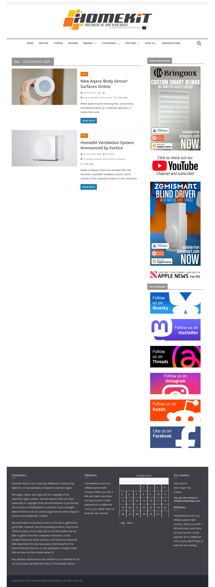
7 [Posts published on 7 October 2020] (136, 494)
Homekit (94, 97)
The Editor (110, 154)
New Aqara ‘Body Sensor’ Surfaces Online (104, 83)
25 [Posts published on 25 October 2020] (165, 507)
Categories (109, 43)
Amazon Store (171, 43)
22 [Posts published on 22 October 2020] (144, 507)
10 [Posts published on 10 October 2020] (158, 494)
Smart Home (109, 159)
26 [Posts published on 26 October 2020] (122, 514)
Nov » (130, 522)
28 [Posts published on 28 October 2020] (137, 514)
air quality (88, 159)
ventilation (120, 159)
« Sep (122, 522)
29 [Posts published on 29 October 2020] (144, 514)
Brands (88, 43)
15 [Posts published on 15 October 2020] (144, 500)
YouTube (130, 43)
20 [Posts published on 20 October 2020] (129, 507)
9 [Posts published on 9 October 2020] (150, 494)
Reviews (73, 43)
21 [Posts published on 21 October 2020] (137, 507)
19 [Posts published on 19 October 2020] (122, 507)
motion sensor (106, 97)
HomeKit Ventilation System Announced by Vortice (107, 145)
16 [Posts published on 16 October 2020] (151, 500)
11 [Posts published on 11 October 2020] (165, 494)
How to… (151, 43)
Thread (58, 43)
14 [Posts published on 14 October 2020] (137, 500)
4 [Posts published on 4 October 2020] (164, 487)
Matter (43, 43)
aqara (86, 97)
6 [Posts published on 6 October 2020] (129, 494)
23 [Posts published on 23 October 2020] (151, 507)
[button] (95, 43)
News (30, 43)
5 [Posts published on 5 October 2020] (122, 494)
